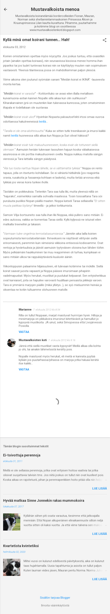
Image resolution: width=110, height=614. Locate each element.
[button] (104, 40)
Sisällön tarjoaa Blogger (55, 597)
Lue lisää (99, 488)
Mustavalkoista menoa (55, 9)
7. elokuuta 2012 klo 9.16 (61, 340)
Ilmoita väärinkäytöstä (55, 605)
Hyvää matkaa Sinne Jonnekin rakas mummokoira (43, 500)
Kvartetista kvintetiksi (21, 546)
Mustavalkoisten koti (33, 340)
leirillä (42, 121)
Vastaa (24, 331)
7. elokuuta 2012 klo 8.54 (46, 309)
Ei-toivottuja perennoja (21, 455)
